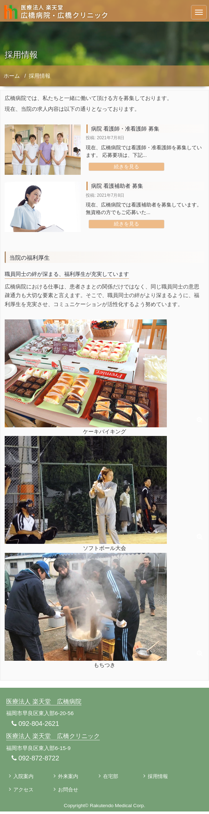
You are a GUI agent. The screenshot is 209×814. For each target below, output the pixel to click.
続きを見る (126, 167)
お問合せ (69, 792)
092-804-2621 (36, 724)
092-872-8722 (36, 759)
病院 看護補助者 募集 (118, 186)
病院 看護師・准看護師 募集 (127, 129)
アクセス (24, 792)
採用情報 (39, 76)
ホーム (12, 76)
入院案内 (24, 778)
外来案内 (69, 778)
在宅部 (111, 778)
